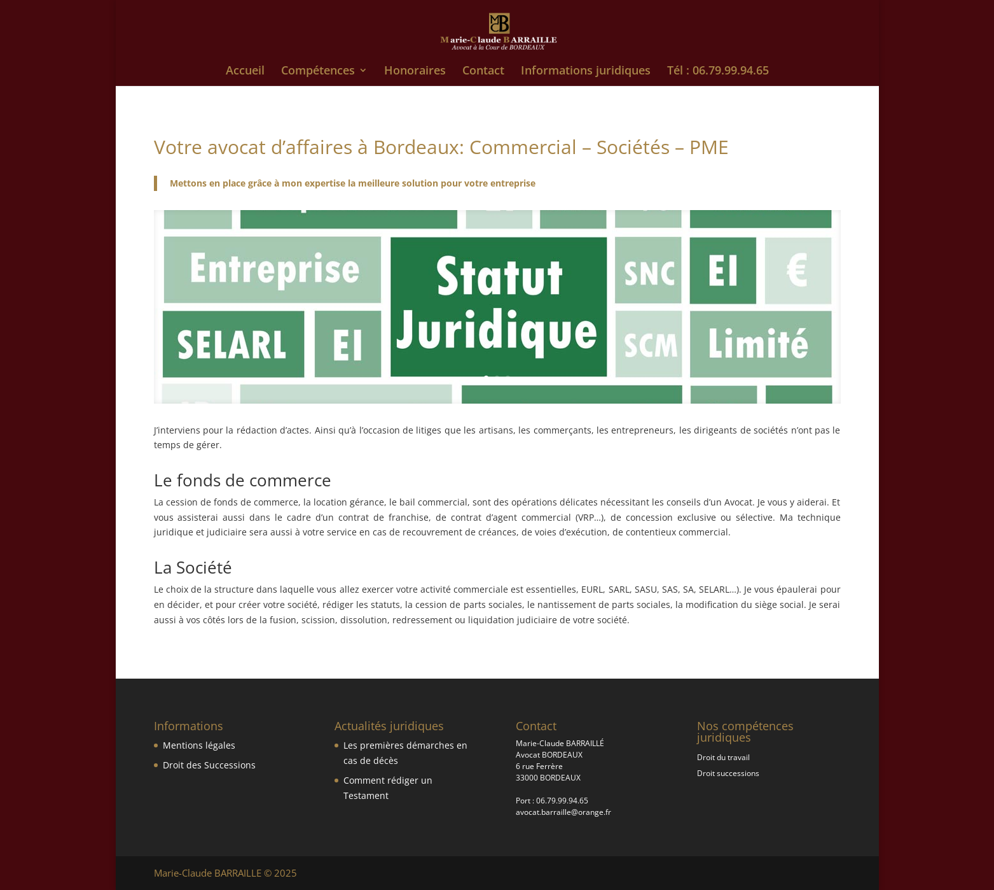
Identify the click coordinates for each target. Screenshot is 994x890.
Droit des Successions (209, 765)
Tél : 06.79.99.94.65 (718, 72)
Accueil (245, 72)
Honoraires (415, 72)
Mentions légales (199, 745)
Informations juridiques (586, 72)
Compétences (318, 72)
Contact (483, 72)
